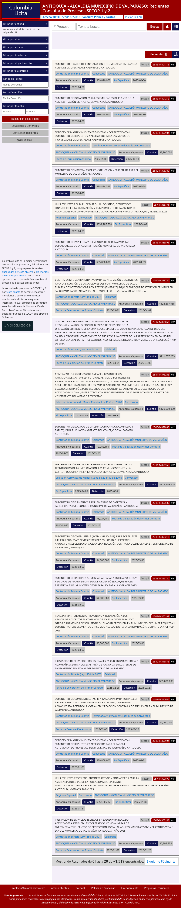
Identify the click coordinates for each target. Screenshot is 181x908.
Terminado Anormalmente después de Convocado (121, 145)
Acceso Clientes (60, 888)
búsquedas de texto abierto (17, 272)
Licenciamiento (129, 888)
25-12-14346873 (161, 661)
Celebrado (110, 297)
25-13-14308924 (161, 740)
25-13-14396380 (161, 170)
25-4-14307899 (161, 778)
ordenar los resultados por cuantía (25, 273)
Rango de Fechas (12, 78)
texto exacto (13, 292)
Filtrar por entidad (13, 24)
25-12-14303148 (161, 820)
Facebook (80, 888)
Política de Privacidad (103, 888)
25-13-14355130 (161, 578)
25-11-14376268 (161, 374)
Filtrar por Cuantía (13, 106)
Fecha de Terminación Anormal (73, 159)
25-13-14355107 (161, 616)
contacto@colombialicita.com (28, 888)
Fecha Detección (12, 92)
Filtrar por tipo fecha (15, 55)
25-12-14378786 (161, 280)
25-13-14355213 (161, 536)
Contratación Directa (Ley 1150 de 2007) (78, 297)
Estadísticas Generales (25, 125)
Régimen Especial (66, 217)
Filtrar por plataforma (15, 70)
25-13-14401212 (161, 98)
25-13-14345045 (161, 699)
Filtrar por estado (13, 47)
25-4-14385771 (161, 204)
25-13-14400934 (161, 132)
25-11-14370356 (161, 464)
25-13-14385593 (161, 242)
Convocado (98, 73)
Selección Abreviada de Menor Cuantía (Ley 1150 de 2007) (89, 402)
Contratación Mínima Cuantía (72, 73)
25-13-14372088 (161, 427)
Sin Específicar (121, 80)
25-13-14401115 (161, 64)
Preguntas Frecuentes (156, 888)
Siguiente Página (161, 861)
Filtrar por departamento (17, 63)
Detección (156, 54)
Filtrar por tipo (11, 39)
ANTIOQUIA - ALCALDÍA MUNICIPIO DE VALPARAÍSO (138, 73)
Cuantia (88, 80)
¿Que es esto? (25, 139)
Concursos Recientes (25, 132)
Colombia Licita (20, 10)
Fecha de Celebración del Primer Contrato (80, 310)
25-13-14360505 (161, 502)
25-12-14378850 (161, 321)
